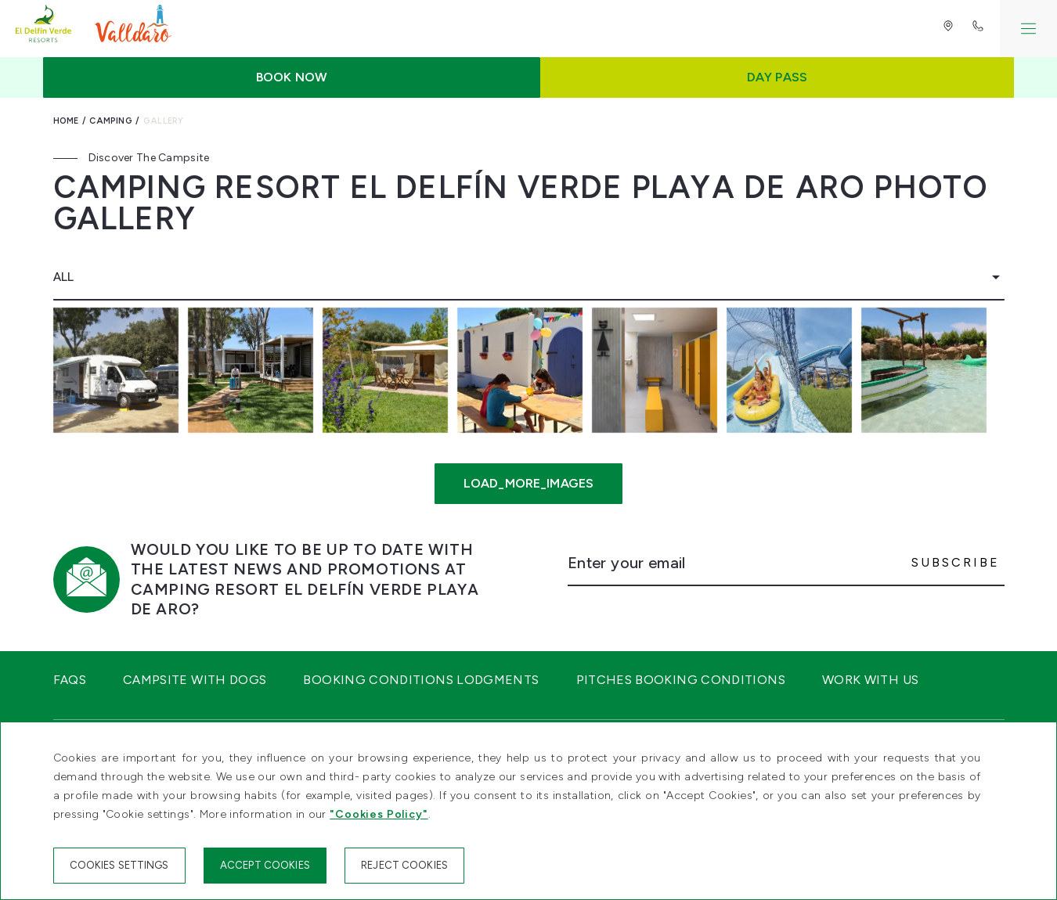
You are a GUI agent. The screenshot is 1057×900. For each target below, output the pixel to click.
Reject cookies (404, 865)
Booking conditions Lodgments (421, 679)
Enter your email (627, 562)
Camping (110, 121)
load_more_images (528, 483)
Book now (291, 77)
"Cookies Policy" (378, 814)
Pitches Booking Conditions (680, 679)
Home (66, 121)
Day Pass (777, 77)
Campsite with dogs (194, 679)
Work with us (870, 679)
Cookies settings (119, 865)
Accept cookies (265, 865)
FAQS (69, 679)
